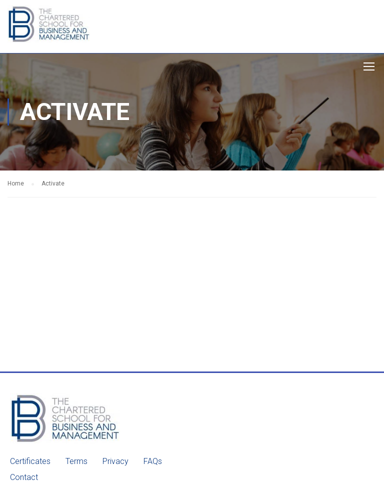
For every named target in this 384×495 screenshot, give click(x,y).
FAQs (153, 461)
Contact (24, 477)
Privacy (115, 461)
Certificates (30, 461)
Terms (77, 461)
